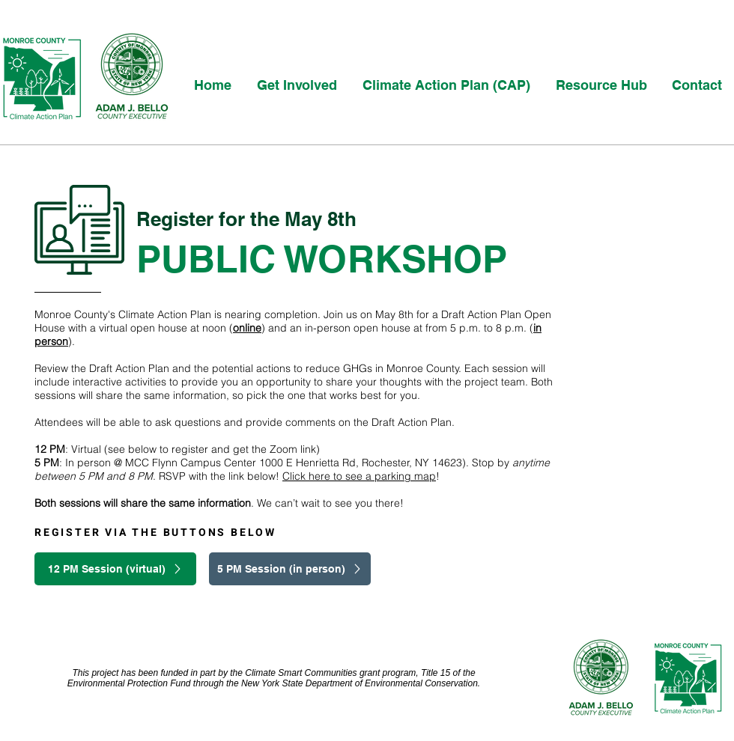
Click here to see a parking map (359, 476)
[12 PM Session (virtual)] (115, 568)
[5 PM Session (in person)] (290, 568)
